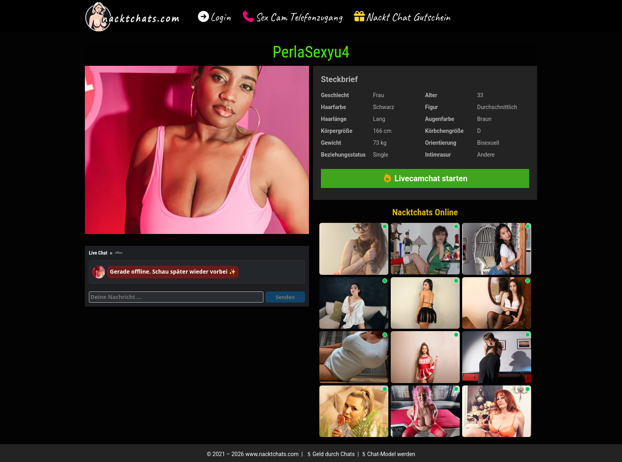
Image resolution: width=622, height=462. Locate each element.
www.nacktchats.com (272, 454)
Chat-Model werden (387, 454)
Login (220, 17)
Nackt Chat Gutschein (408, 17)
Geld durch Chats (330, 454)
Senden (285, 297)
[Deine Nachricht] (176, 297)
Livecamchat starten (425, 178)
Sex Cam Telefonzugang (298, 17)
